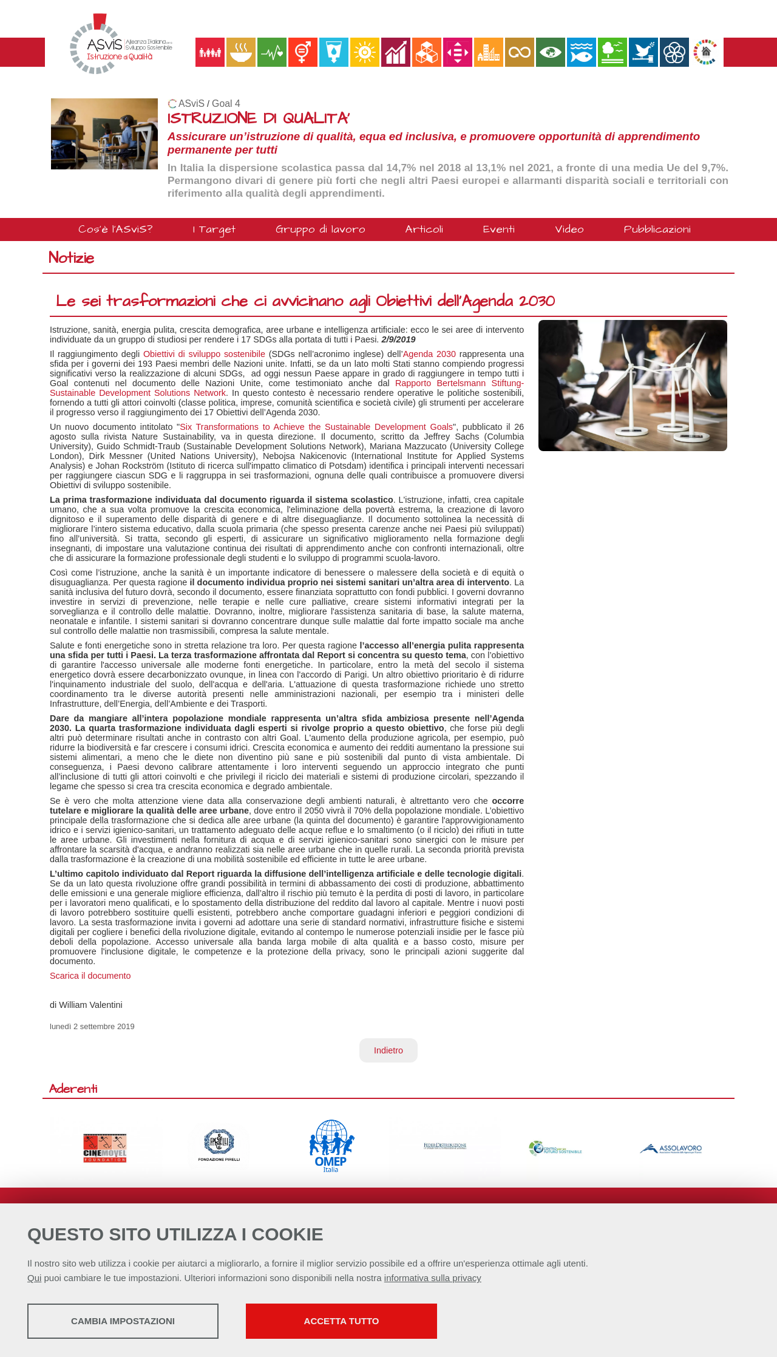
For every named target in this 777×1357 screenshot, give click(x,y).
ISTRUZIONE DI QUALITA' (259, 118)
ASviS (191, 103)
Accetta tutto (341, 1321)
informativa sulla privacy (432, 1278)
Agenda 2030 (429, 354)
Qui (34, 1278)
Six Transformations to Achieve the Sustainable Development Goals (316, 427)
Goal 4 (226, 103)
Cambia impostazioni (123, 1321)
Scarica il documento (90, 976)
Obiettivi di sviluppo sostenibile (204, 354)
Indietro (388, 1050)
